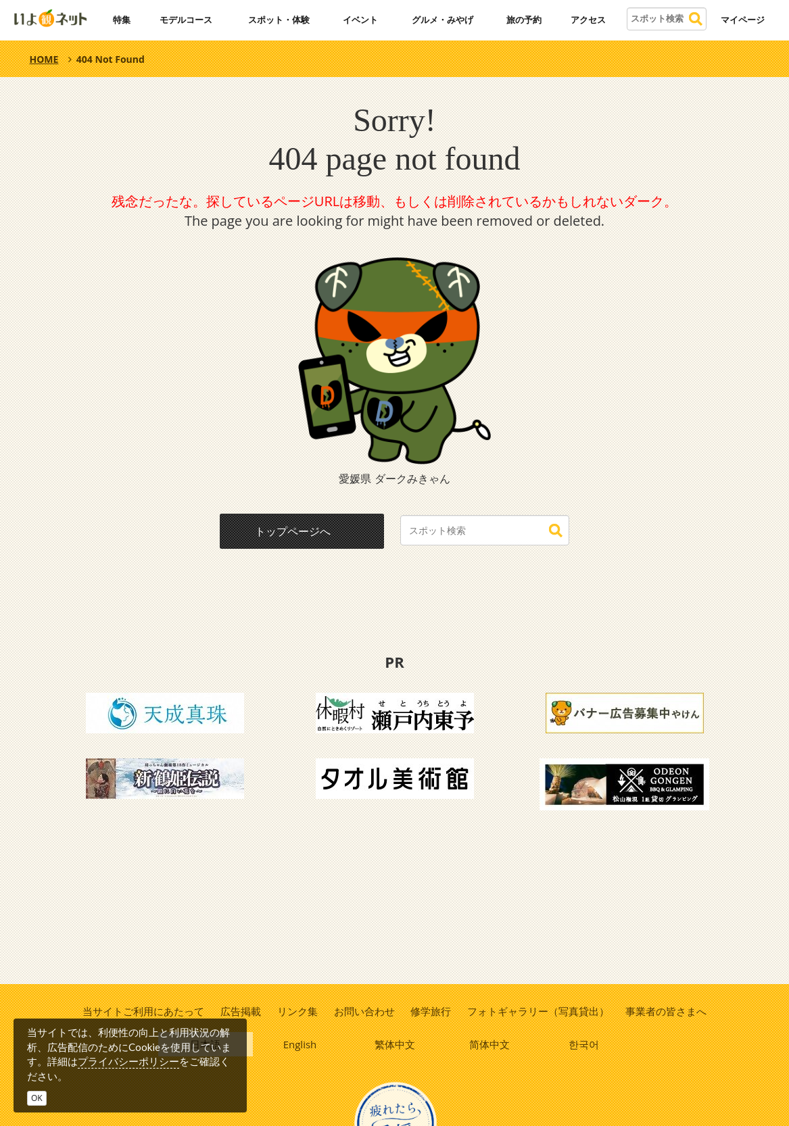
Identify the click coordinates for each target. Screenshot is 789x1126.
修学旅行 (431, 1011)
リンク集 (297, 1011)
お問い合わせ (364, 1011)
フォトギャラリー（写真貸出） (540, 1011)
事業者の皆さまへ (668, 1011)
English (300, 1045)
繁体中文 (395, 1045)
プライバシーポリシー (128, 1061)
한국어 (584, 1045)
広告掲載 (239, 1011)
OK (37, 1098)
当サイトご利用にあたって (141, 1011)
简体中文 (489, 1045)
